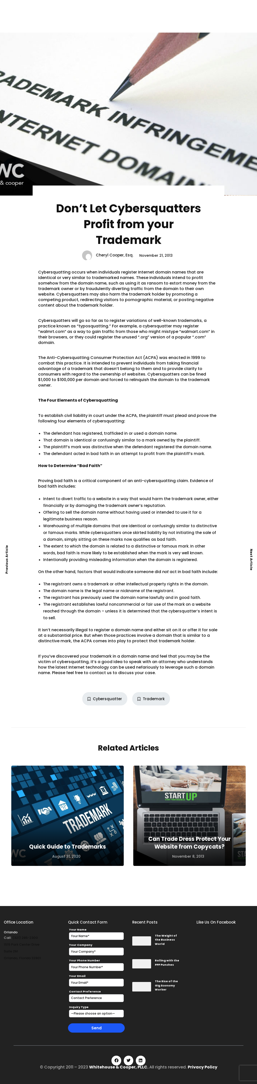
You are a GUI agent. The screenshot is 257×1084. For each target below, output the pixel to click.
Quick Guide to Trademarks (67, 847)
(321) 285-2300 (25, 937)
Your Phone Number (84, 960)
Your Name (78, 930)
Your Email (77, 976)
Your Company (80, 945)
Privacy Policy (202, 1067)
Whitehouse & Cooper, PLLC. (118, 1067)
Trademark (151, 698)
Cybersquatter (105, 698)
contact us (100, 673)
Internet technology (89, 667)
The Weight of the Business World (166, 940)
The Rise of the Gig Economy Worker (166, 985)
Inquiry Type (79, 1007)
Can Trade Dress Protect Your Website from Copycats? (189, 843)
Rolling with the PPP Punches (167, 962)
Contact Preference (85, 991)
